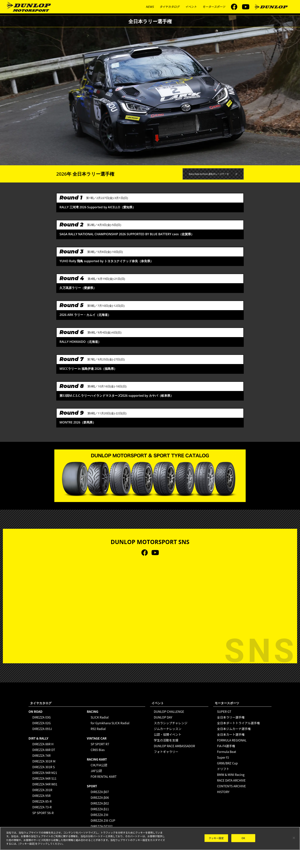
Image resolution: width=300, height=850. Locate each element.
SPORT (92, 786)
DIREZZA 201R (42, 790)
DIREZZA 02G (41, 723)
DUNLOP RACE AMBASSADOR (174, 746)
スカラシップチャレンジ (171, 723)
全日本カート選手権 (231, 734)
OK (243, 838)
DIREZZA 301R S (43, 767)
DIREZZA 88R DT (43, 749)
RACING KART (97, 759)
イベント (191, 7)
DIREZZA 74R (41, 755)
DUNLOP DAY (163, 717)
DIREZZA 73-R (42, 807)
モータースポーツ (213, 7)
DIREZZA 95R (41, 795)
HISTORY (223, 791)
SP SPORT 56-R (43, 812)
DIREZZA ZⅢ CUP (103, 820)
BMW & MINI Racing (231, 774)
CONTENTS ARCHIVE (231, 786)
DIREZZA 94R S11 (44, 778)
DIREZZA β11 (100, 809)
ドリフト (223, 768)
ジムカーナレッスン (167, 728)
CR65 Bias (98, 749)
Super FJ (223, 757)
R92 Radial (98, 728)
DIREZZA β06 (100, 797)
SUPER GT (224, 711)
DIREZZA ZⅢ (99, 814)
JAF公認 (96, 770)
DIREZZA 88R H (43, 744)
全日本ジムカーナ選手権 (234, 728)
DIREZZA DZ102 (101, 826)
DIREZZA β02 (100, 803)
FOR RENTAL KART (104, 776)
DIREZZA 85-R (42, 801)
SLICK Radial (100, 717)
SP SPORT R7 (100, 744)
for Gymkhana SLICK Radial (110, 723)
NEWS (150, 7)
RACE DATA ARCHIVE (231, 780)
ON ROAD (35, 711)
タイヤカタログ (169, 7)
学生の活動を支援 (166, 740)
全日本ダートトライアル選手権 (238, 723)
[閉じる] (294, 838)
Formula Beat (226, 751)
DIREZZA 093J (42, 728)
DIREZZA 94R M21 (44, 772)
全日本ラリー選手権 (231, 717)
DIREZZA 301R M (43, 761)
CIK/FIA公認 (99, 765)
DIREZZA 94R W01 (44, 784)
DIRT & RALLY (38, 738)
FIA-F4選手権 (226, 746)
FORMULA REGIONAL (231, 740)
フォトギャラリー (166, 751)
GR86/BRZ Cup (227, 763)
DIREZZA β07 (100, 791)
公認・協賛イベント (167, 734)
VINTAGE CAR (97, 738)
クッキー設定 (216, 838)
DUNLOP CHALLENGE (169, 711)
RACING (92, 711)
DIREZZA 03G (41, 717)
